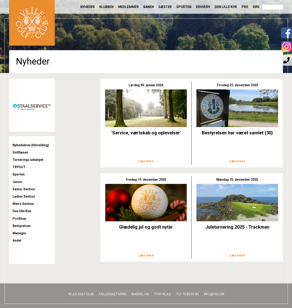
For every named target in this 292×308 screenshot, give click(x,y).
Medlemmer (128, 7)
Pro (245, 7)
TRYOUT (19, 167)
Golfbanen (20, 152)
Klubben (106, 7)
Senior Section (24, 189)
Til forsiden (32, 23)
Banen (148, 7)
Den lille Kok (226, 7)
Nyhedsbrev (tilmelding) (31, 145)
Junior (17, 182)
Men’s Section (23, 204)
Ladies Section (24, 196)
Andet (17, 240)
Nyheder (87, 7)
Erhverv (203, 7)
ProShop (19, 218)
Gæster (165, 7)
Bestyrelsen (22, 226)
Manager (19, 233)
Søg (256, 7)
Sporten (183, 7)
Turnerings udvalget (28, 160)
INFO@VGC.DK (214, 294)
